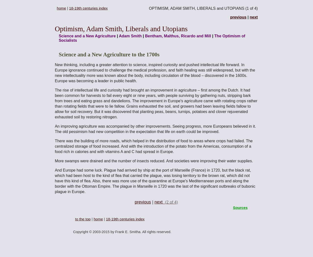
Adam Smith (130, 36)
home (61, 8)
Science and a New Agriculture (87, 36)
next (254, 17)
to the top (82, 219)
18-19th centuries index (88, 8)
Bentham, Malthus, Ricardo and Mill (178, 36)
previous (238, 17)
